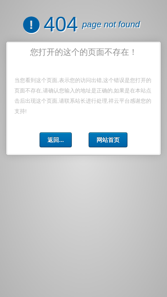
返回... (55, 140)
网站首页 (108, 140)
